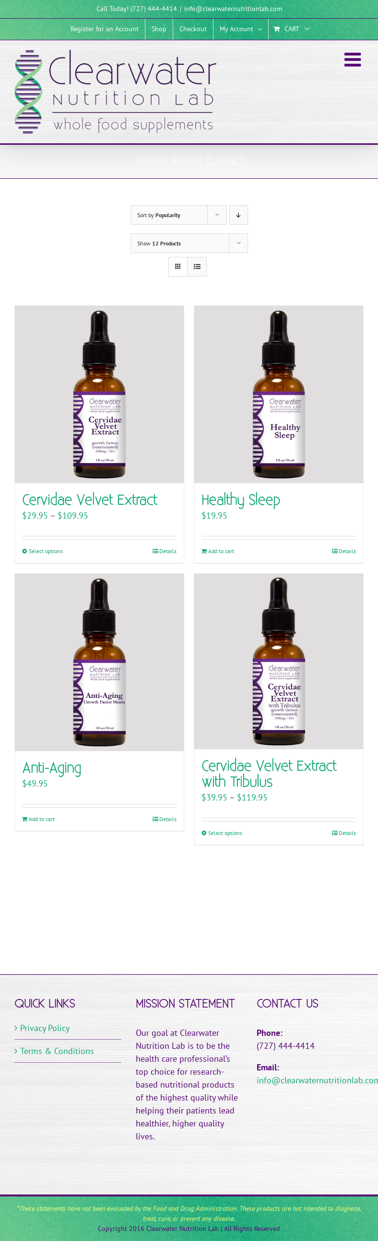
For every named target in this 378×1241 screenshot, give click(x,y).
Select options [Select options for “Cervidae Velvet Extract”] (46, 551)
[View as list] (197, 266)
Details (168, 551)
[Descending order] (238, 215)
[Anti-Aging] (99, 662)
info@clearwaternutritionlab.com (233, 8)
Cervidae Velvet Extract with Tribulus (268, 775)
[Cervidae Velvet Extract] (99, 394)
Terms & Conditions (57, 1050)
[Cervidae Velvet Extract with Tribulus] (278, 661)
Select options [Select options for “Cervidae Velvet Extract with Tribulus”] (225, 832)
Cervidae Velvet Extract (89, 501)
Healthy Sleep (240, 501)
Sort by (158, 215)
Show (159, 243)
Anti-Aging (51, 769)
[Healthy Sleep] (278, 394)
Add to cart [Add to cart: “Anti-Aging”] (42, 819)
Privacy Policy (45, 1027)
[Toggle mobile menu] (354, 59)
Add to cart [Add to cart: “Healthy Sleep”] (221, 551)
